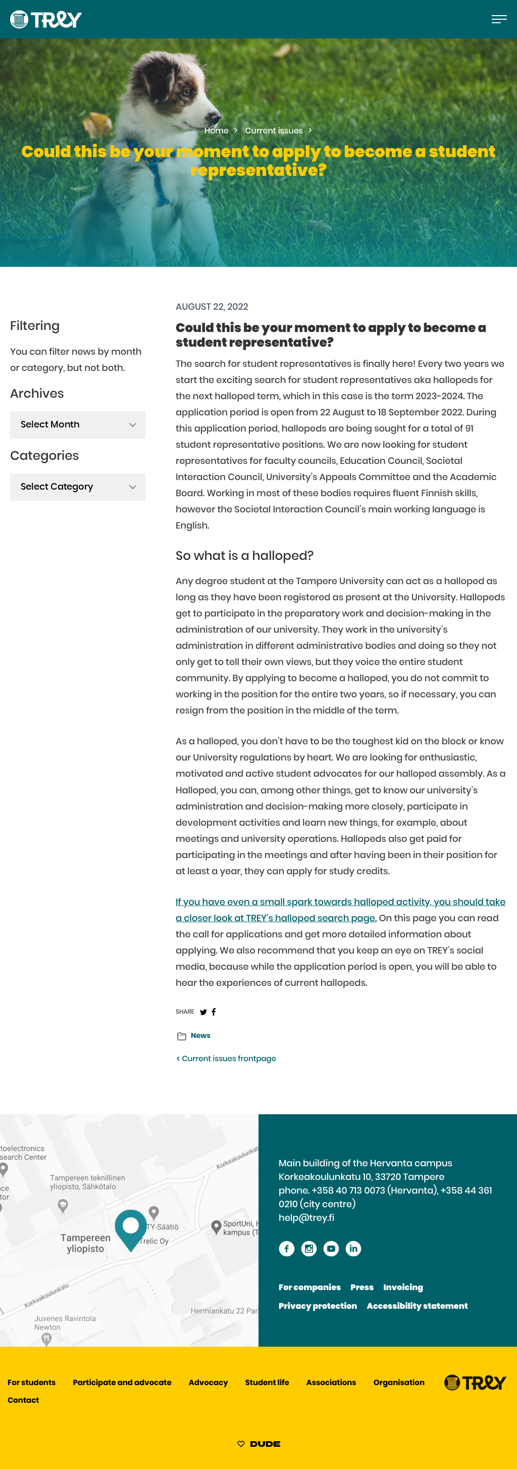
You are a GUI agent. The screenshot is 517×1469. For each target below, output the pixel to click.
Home (216, 131)
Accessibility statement (417, 1307)
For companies (310, 1288)
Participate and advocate (122, 1383)
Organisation (399, 1383)
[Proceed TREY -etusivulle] (475, 1388)
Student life (267, 1383)
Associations (331, 1383)
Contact (23, 1401)
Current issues (274, 131)
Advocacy (208, 1383)
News (201, 1035)
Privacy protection (318, 1307)
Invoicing (403, 1288)
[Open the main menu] (499, 19)
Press (362, 1288)
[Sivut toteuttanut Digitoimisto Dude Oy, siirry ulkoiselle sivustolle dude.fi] (258, 1445)
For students (32, 1383)
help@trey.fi (306, 1218)
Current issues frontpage (226, 1059)
